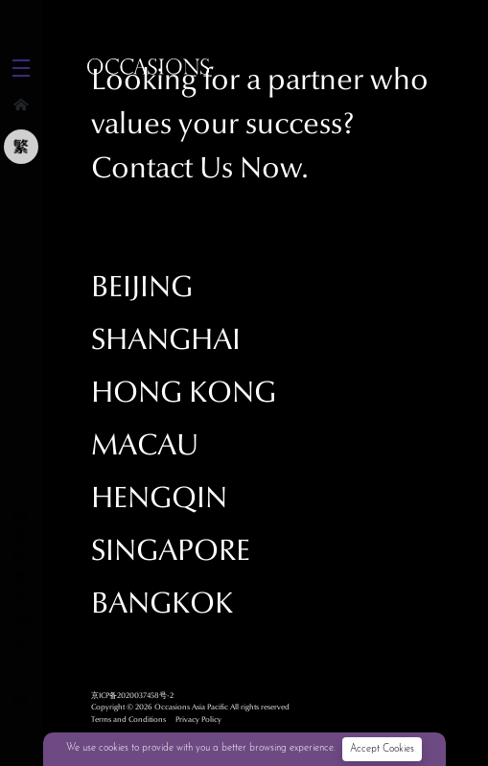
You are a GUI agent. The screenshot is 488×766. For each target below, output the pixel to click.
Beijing (142, 287)
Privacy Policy (198, 719)
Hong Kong (183, 392)
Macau (144, 445)
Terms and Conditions (128, 719)
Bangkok (162, 603)
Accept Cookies (382, 749)
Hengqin (159, 498)
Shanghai (166, 340)
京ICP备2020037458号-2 (132, 695)
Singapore (170, 551)
